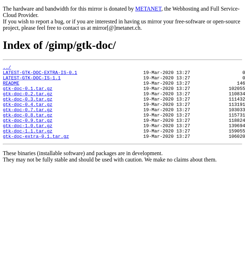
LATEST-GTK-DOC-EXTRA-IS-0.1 (40, 74)
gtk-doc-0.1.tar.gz (27, 93)
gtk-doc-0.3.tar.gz (27, 106)
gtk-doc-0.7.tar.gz (27, 119)
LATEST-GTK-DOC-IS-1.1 (32, 81)
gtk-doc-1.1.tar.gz (27, 144)
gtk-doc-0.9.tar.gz (27, 132)
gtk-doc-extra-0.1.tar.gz (36, 151)
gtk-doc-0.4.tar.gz (27, 112)
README (11, 87)
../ (7, 68)
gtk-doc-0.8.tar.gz (27, 125)
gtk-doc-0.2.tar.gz (27, 100)
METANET (148, 9)
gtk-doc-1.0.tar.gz (27, 138)
